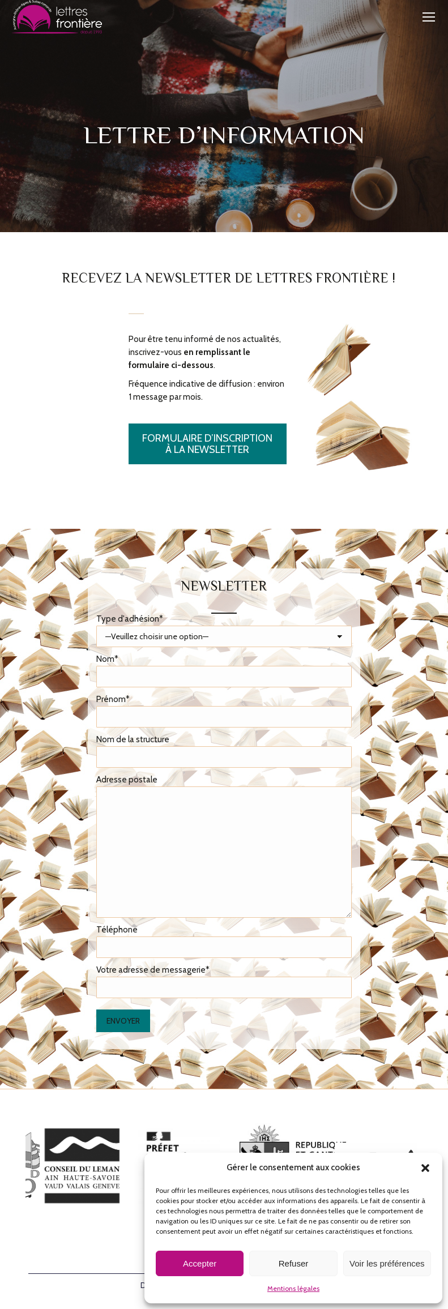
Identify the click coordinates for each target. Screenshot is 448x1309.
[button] (425, 1168)
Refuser (294, 1263)
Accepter (199, 1263)
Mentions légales (293, 1288)
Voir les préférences (387, 1263)
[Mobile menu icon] (429, 17)
